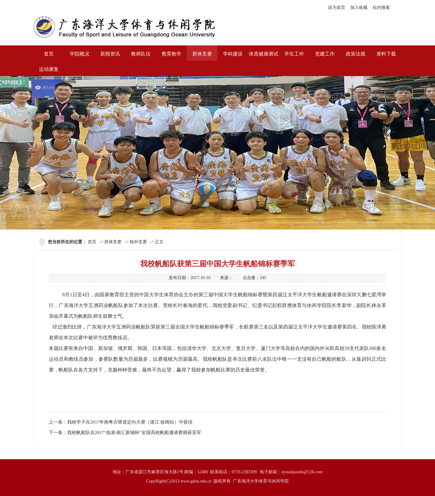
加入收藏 (359, 7)
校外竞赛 (138, 242)
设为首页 (336, 7)
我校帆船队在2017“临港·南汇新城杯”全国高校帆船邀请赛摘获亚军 (134, 432)
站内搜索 (381, 7)
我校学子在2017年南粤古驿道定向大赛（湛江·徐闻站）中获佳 (130, 422)
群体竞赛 (112, 242)
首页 (92, 242)
